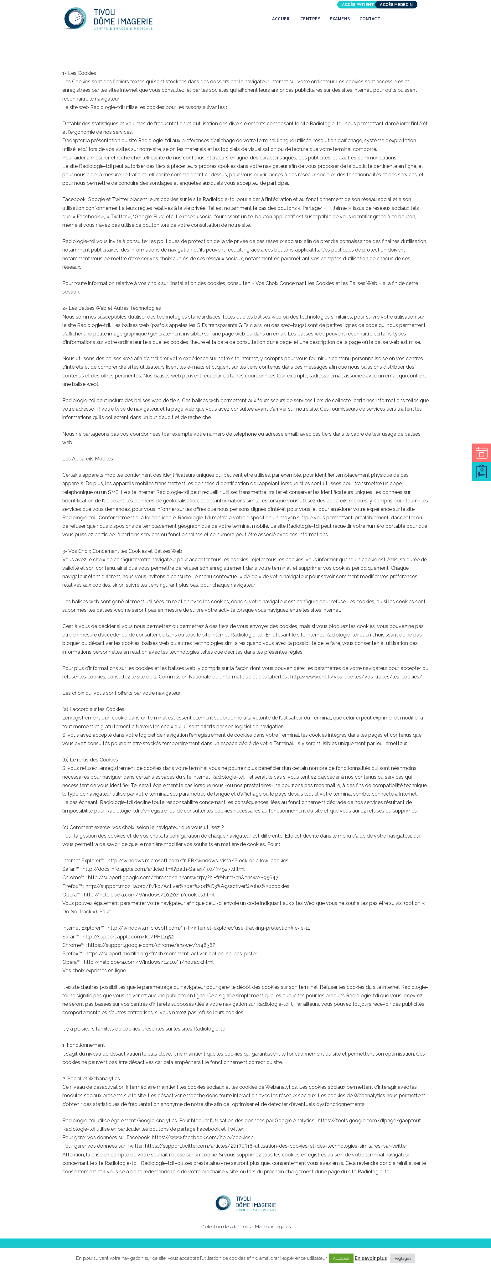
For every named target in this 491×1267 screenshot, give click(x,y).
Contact (369, 19)
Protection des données (226, 1226)
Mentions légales (273, 1226)
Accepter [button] (341, 1258)
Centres (310, 19)
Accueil (281, 19)
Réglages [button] (402, 1258)
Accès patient (358, 4)
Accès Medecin (396, 4)
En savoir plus (371, 1258)
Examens (340, 19)
